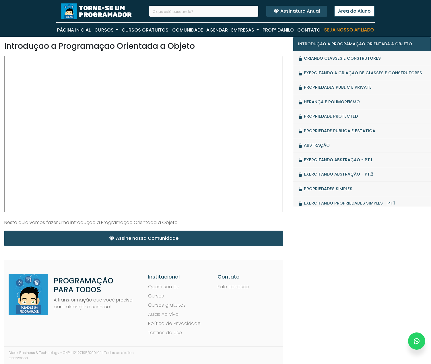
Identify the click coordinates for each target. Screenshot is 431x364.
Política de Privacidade (174, 323)
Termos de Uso (165, 332)
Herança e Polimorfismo (329, 102)
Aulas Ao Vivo (163, 314)
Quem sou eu (163, 286)
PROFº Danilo (278, 30)
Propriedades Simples (325, 189)
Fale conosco (233, 286)
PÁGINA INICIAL (74, 30)
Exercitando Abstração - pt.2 (335, 174)
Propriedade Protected (328, 116)
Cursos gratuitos (167, 305)
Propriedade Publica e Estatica (336, 131)
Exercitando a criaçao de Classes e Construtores (360, 73)
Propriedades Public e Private (335, 87)
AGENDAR (217, 30)
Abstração (314, 145)
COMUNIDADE (187, 30)
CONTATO (309, 30)
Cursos (156, 296)
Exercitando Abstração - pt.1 (335, 160)
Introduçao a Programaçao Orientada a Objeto (355, 44)
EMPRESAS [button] (243, 30)
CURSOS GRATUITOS (145, 30)
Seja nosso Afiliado (349, 30)
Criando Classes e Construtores (339, 58)
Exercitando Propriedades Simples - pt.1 (346, 203)
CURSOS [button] (104, 30)
